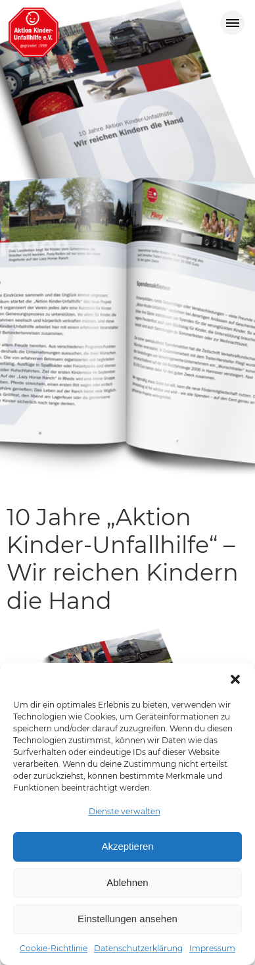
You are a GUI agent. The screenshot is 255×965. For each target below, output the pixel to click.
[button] (235, 679)
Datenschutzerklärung (138, 948)
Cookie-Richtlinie (53, 948)
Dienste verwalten (124, 811)
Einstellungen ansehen (127, 918)
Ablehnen (127, 882)
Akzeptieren (127, 846)
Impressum (212, 948)
